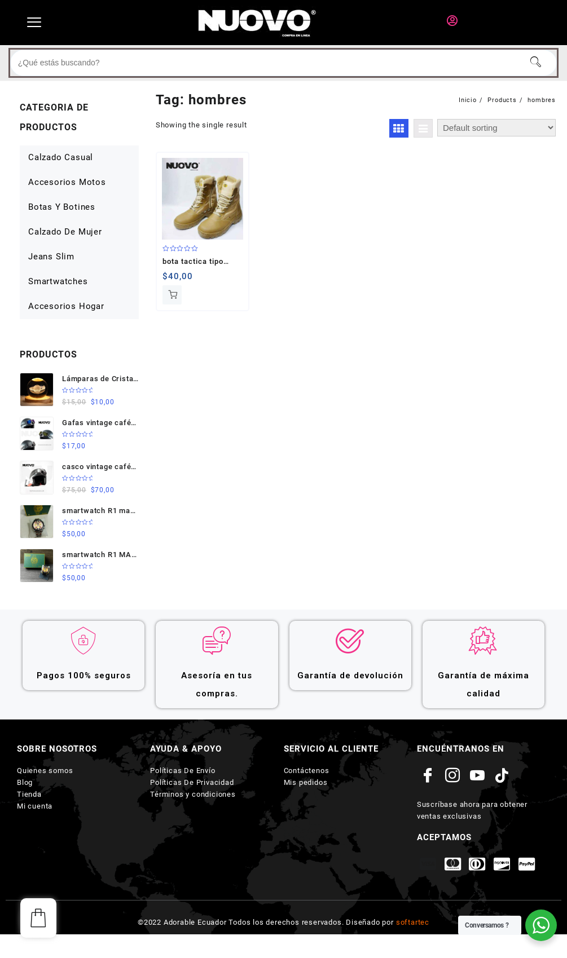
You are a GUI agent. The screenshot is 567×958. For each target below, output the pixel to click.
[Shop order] (496, 127)
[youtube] (477, 775)
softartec (412, 922)
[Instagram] (453, 775)
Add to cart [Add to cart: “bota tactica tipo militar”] (172, 295)
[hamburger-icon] (34, 23)
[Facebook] (428, 775)
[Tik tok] (502, 775)
